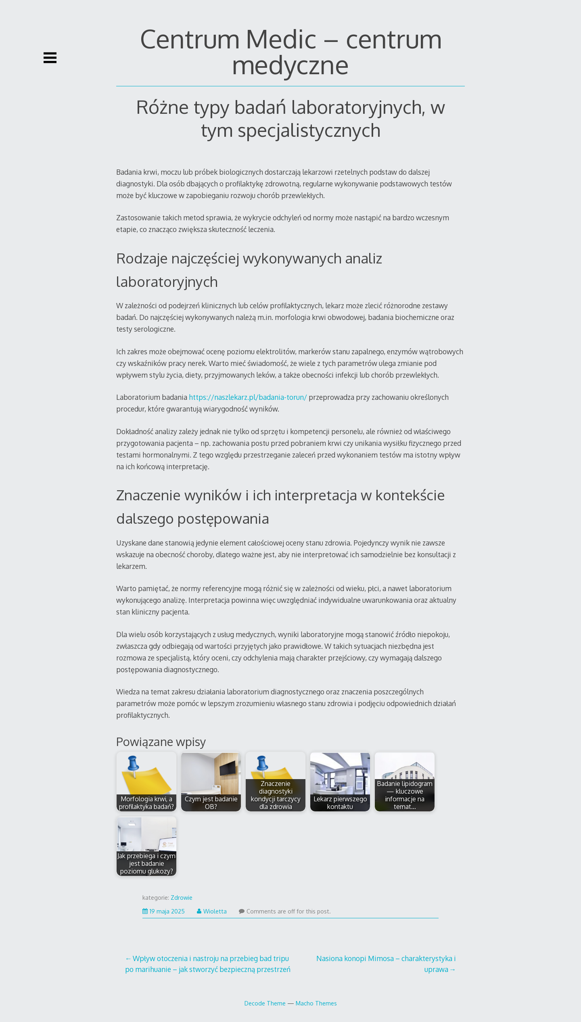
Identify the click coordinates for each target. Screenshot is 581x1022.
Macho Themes (316, 1003)
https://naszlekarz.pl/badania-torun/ (248, 397)
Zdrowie (181, 897)
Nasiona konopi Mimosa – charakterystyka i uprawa (386, 963)
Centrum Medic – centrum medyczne (290, 51)
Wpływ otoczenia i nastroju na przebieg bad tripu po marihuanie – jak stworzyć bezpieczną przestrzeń (207, 963)
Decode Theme (265, 1003)
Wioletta (212, 911)
